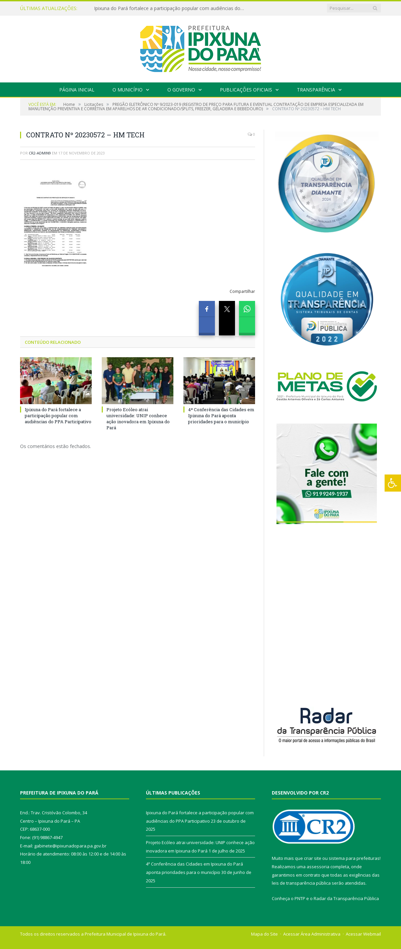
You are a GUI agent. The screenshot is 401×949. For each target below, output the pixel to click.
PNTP (300, 898)
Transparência (316, 89)
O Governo (181, 89)
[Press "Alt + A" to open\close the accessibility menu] (393, 483)
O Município (127, 89)
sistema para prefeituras (354, 858)
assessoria (318, 867)
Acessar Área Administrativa (311, 934)
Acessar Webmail (363, 934)
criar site (312, 858)
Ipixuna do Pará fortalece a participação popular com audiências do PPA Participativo (171, 8)
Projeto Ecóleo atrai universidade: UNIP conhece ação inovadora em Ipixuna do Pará (138, 418)
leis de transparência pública (301, 883)
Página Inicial (76, 89)
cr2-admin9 (40, 152)
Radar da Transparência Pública (346, 898)
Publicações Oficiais (246, 89)
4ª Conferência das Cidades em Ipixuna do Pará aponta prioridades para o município (221, 415)
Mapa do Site (264, 934)
